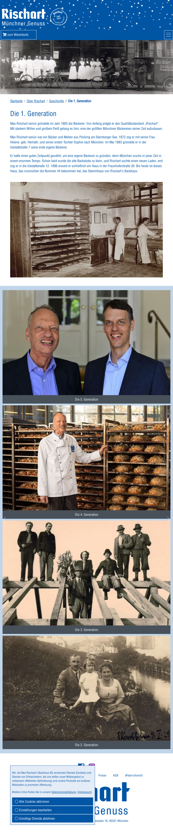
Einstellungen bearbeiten (33, 810)
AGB (115, 775)
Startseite (16, 101)
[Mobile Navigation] (168, 34)
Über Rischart (36, 101)
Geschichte (56, 101)
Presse (102, 775)
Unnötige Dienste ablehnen (35, 818)
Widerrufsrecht (134, 775)
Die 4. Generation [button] (86, 514)
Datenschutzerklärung (64, 792)
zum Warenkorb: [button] (19, 34)
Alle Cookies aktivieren (32, 801)
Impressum (84, 792)
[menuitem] (86, 342)
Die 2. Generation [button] (86, 745)
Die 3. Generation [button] (86, 630)
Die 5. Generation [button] (86, 399)
